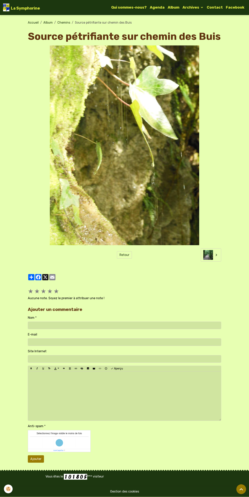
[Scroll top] (241, 489)
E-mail (32, 334)
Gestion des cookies (124, 491)
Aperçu (117, 368)
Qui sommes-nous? (129, 7)
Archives (191, 7)
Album (173, 7)
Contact (215, 7)
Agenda (157, 7)
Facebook (235, 7)
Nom (31, 318)
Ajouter (35, 459)
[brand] (21, 7)
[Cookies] (8, 489)
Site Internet (37, 351)
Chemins (63, 22)
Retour (124, 255)
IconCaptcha (58, 450)
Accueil (33, 22)
